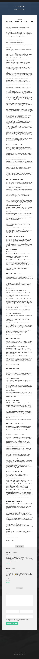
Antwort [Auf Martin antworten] (8, 582)
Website (8, 614)
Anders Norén (22, 654)
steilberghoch (19, 7)
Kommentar (8, 593)
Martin (8, 568)
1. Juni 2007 (15, 552)
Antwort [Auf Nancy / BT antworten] (8, 563)
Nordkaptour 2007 (10, 537)
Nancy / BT (9, 552)
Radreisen (16, 537)
